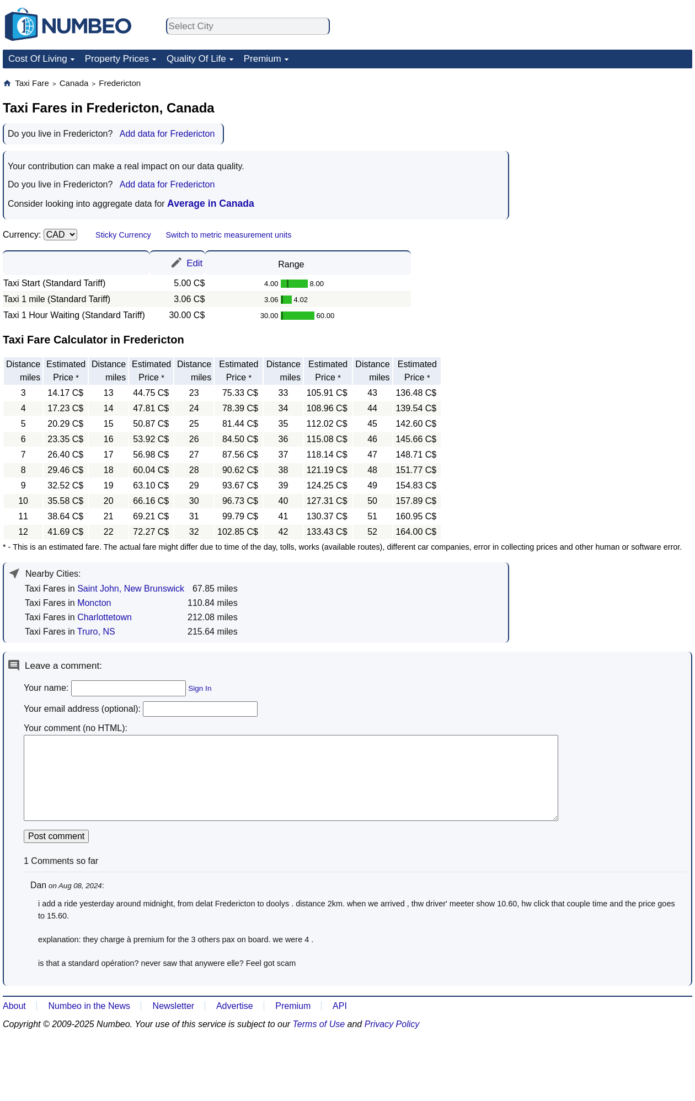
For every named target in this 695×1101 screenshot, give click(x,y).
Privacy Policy (392, 1024)
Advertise (234, 1006)
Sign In (199, 688)
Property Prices (117, 58)
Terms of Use (319, 1024)
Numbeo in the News (89, 1006)
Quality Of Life (196, 58)
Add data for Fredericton (167, 133)
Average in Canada (210, 203)
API (340, 1006)
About (14, 1006)
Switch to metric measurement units (228, 234)
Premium (262, 58)
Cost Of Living (37, 58)
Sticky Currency (123, 234)
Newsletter (174, 1006)
